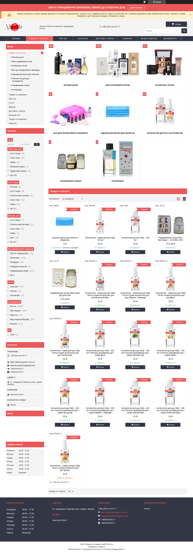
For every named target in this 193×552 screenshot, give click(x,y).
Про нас (63, 39)
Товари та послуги (38, 39)
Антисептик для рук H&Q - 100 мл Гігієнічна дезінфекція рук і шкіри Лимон (171, 352)
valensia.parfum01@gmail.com (22, 365)
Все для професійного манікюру (70, 133)
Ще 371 (13, 209)
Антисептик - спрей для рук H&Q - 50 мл (100, 239)
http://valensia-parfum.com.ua (22, 362)
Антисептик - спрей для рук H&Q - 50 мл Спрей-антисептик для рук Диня (171, 295)
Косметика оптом (164, 85)
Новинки (127, 39)
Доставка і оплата (105, 39)
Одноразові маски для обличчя (117, 133)
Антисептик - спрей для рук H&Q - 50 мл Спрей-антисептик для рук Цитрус (65, 468)
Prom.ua (110, 544)
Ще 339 (13, 175)
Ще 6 (12, 275)
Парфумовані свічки (70, 181)
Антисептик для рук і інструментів (165, 133)
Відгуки (12, 107)
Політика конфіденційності (114, 549)
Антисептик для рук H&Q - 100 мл (135, 239)
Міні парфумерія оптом (118, 85)
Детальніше (136, 7)
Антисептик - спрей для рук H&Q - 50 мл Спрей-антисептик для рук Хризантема (65, 352)
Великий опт (170, 39)
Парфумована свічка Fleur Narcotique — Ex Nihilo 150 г (170, 239)
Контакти (83, 39)
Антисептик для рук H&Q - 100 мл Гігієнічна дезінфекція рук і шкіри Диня (100, 352)
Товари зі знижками (18, 95)
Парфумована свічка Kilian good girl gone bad (65, 294)
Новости (12, 123)
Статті (11, 103)
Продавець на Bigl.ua (96, 547)
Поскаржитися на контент (92, 549)
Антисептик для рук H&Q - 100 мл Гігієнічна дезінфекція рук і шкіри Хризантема (135, 410)
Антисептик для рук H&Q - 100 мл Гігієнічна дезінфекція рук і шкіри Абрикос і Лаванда (100, 410)
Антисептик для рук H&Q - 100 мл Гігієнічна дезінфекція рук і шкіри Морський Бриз (171, 410)
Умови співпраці (148, 39)
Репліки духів (71, 85)
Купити (66, 252)
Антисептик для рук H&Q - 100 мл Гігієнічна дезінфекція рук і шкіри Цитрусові (65, 410)
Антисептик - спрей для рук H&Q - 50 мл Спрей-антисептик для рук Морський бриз (100, 295)
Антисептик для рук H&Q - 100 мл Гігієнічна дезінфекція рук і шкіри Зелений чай (135, 352)
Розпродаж (118, 181)
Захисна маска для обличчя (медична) (65, 239)
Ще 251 (13, 242)
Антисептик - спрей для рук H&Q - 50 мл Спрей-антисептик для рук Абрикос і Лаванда (135, 295)
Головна (16, 39)
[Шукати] (184, 30)
